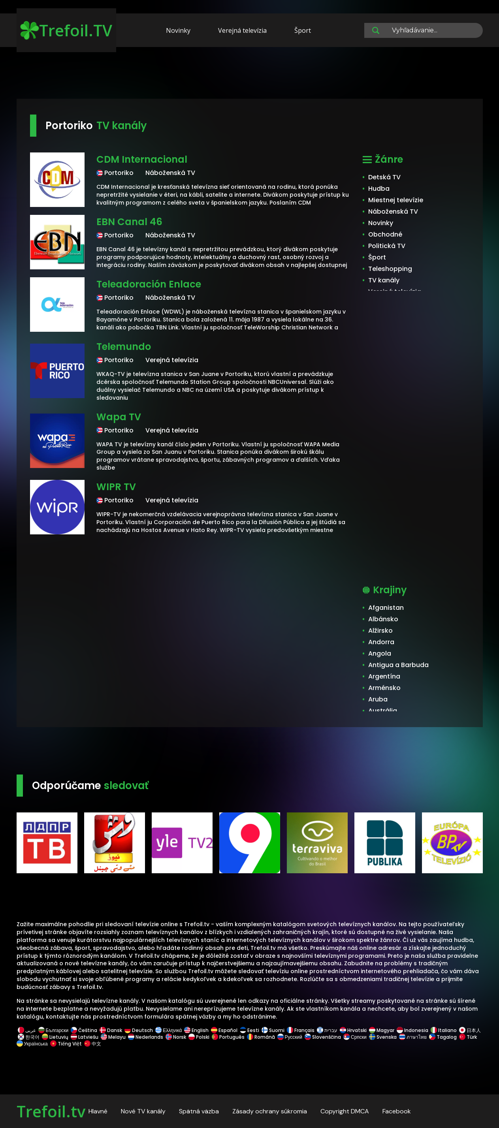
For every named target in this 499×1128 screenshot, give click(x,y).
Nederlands (145, 1037)
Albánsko (383, 619)
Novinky (178, 30)
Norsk (175, 1037)
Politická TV (386, 245)
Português (228, 1037)
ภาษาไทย (413, 1037)
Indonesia (412, 1030)
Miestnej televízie (395, 200)
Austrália (382, 710)
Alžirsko (380, 630)
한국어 (29, 1037)
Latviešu (85, 1037)
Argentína (384, 676)
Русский (290, 1037)
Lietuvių (55, 1037)
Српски (355, 1037)
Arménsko (384, 687)
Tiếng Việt (66, 1043)
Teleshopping (390, 268)
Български (53, 1030)
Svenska (383, 1037)
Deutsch (138, 1030)
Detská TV (384, 177)
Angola (379, 653)
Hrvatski (353, 1030)
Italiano (443, 1030)
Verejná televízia (242, 30)
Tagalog (443, 1037)
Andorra (381, 642)
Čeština (84, 1030)
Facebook (396, 1111)
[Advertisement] (249, 74)
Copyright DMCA (344, 1111)
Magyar (381, 1030)
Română (261, 1037)
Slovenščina (322, 1037)
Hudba (379, 188)
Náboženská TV (393, 211)
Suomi (273, 1030)
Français (301, 1030)
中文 (92, 1043)
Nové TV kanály (143, 1111)
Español (224, 1030)
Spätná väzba (199, 1111)
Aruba (378, 699)
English (196, 1030)
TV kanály (383, 280)
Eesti (249, 1030)
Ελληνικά (168, 1030)
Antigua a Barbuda (398, 664)
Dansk (110, 1030)
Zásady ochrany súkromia (269, 1111)
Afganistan (386, 607)
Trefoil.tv (51, 1111)
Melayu (113, 1037)
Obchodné (385, 234)
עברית (327, 1030)
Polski (199, 1037)
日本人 (469, 1030)
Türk (468, 1037)
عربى (27, 1030)
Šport (302, 30)
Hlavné (98, 1111)
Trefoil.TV (66, 30)
